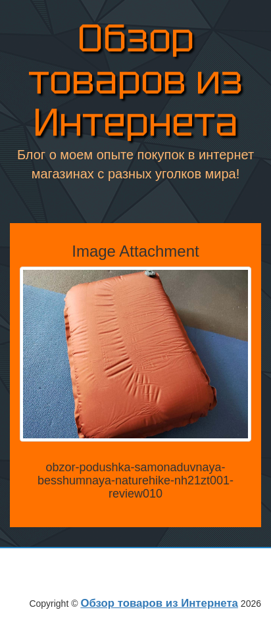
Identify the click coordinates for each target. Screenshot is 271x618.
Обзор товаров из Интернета (135, 81)
